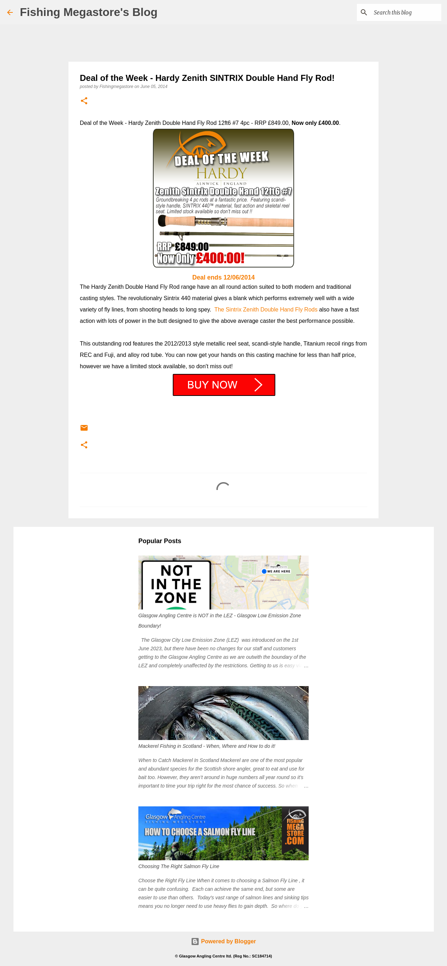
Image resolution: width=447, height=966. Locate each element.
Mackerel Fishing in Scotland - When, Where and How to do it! (206, 746)
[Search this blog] (404, 12)
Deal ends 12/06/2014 (223, 277)
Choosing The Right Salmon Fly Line (178, 866)
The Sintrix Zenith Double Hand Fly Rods (266, 310)
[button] (84, 101)
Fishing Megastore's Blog (89, 12)
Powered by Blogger (223, 941)
